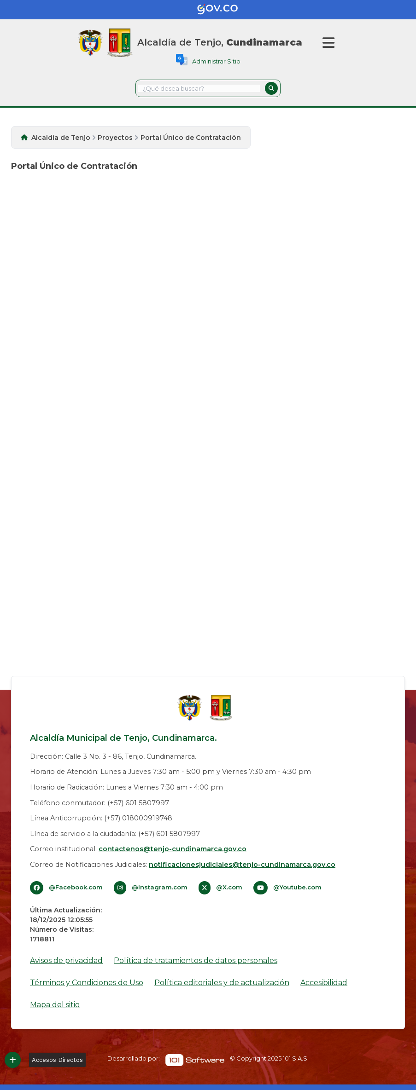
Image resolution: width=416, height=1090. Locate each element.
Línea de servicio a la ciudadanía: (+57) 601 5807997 (115, 834)
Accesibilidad (323, 982)
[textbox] (199, 88)
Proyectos (115, 137)
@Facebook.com (76, 887)
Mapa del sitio (55, 1004)
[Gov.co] (208, 10)
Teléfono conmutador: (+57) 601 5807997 (99, 803)
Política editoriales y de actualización (221, 982)
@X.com (229, 887)
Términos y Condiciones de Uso (86, 982)
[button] (271, 88)
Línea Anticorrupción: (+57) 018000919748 (101, 818)
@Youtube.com (297, 887)
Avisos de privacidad (66, 960)
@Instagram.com (159, 887)
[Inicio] (120, 43)
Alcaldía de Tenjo (60, 137)
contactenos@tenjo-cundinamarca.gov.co (172, 849)
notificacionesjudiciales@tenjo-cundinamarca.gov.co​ (242, 864)
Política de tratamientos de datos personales (195, 960)
